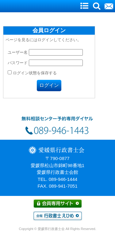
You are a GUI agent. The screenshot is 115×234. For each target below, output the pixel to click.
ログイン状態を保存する (32, 73)
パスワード (18, 62)
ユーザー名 (18, 52)
